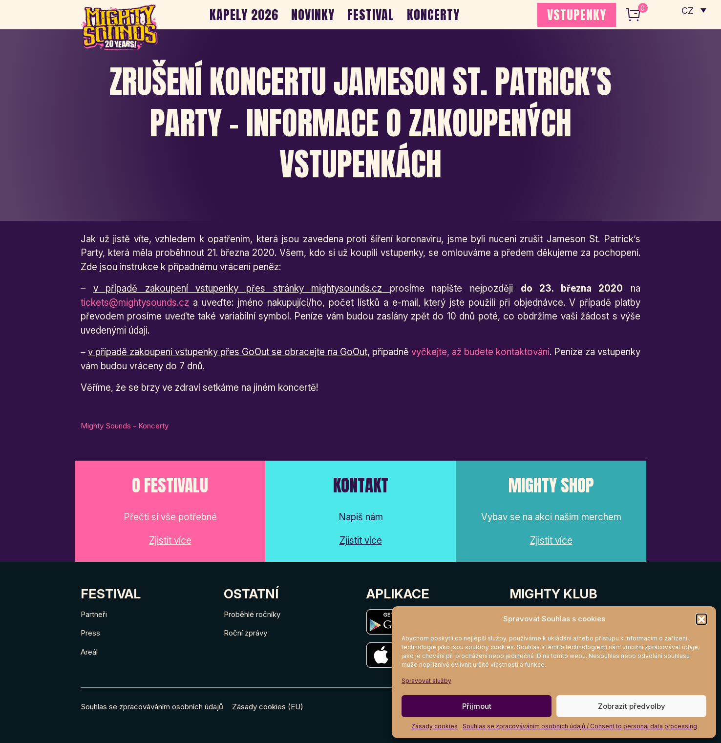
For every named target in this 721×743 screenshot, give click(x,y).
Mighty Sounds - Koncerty (125, 425)
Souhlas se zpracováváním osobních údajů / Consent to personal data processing (580, 726)
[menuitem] (693, 9)
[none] (693, 9)
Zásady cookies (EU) (267, 706)
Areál (89, 652)
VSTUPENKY (576, 14)
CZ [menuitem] (687, 10)
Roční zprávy (245, 632)
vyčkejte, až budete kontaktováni (480, 352)
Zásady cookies (434, 726)
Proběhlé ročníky (252, 614)
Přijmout (476, 706)
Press (90, 632)
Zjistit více (170, 540)
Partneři (94, 614)
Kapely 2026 (244, 14)
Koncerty (433, 14)
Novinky (313, 14)
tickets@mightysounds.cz (135, 302)
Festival (370, 14)
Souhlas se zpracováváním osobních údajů (152, 706)
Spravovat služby (426, 680)
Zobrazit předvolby (631, 706)
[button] (701, 619)
